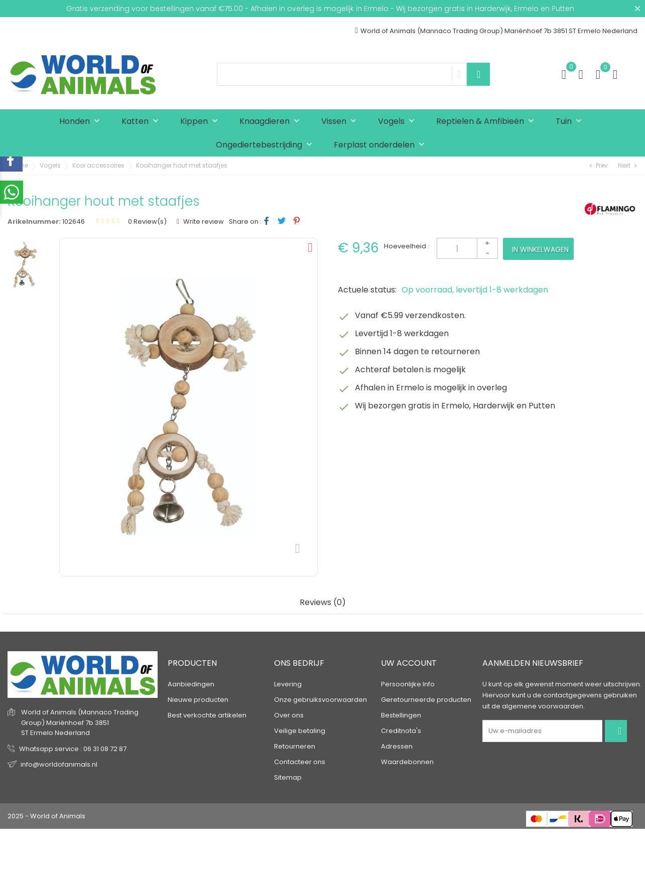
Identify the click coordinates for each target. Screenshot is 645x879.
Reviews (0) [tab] (323, 603)
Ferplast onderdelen (381, 145)
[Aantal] (467, 248)
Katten (142, 121)
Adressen (397, 746)
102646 (73, 221)
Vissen (341, 121)
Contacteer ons (299, 762)
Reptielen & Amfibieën (487, 121)
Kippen (201, 121)
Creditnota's (401, 731)
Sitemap (288, 777)
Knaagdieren (271, 121)
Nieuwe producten (198, 699)
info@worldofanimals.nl (59, 764)
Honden (81, 121)
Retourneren (294, 746)
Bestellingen (401, 715)
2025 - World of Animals (46, 816)
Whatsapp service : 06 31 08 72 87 (72, 749)
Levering (288, 684)
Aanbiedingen (191, 684)
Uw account (409, 663)
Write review (203, 221)
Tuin (571, 121)
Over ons (289, 715)
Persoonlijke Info (408, 684)
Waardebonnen (407, 762)
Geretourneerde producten (426, 699)
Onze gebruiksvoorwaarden (320, 699)
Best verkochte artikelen (207, 715)
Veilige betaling (299, 731)
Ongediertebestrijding (266, 145)
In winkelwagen (540, 249)
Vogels (398, 121)
